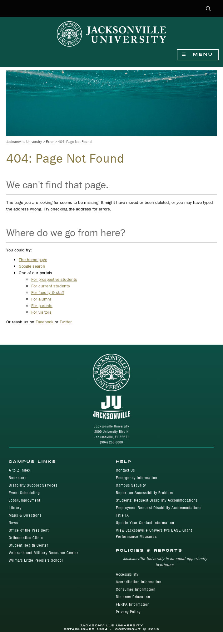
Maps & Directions (25, 515)
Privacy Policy (128, 611)
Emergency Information (136, 477)
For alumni (41, 299)
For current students (50, 286)
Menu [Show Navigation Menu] (197, 54)
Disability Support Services (33, 485)
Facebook (44, 322)
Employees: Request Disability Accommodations (158, 507)
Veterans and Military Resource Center (43, 552)
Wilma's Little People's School (36, 560)
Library (15, 507)
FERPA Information (133, 604)
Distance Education (133, 596)
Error (50, 141)
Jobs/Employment (24, 500)
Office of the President (29, 530)
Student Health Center (28, 545)
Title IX (122, 515)
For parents (41, 305)
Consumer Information (136, 589)
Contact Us (125, 470)
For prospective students (54, 279)
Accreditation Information (138, 581)
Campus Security (131, 485)
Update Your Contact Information (145, 522)
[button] (208, 9)
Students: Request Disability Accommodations (157, 500)
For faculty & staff (47, 292)
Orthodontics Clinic (26, 537)
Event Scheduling (24, 492)
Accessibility (127, 574)
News (13, 522)
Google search (32, 266)
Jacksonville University (24, 141)
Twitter (66, 322)
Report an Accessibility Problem (144, 492)
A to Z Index (19, 470)
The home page (33, 259)
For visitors (41, 312)
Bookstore (18, 477)
